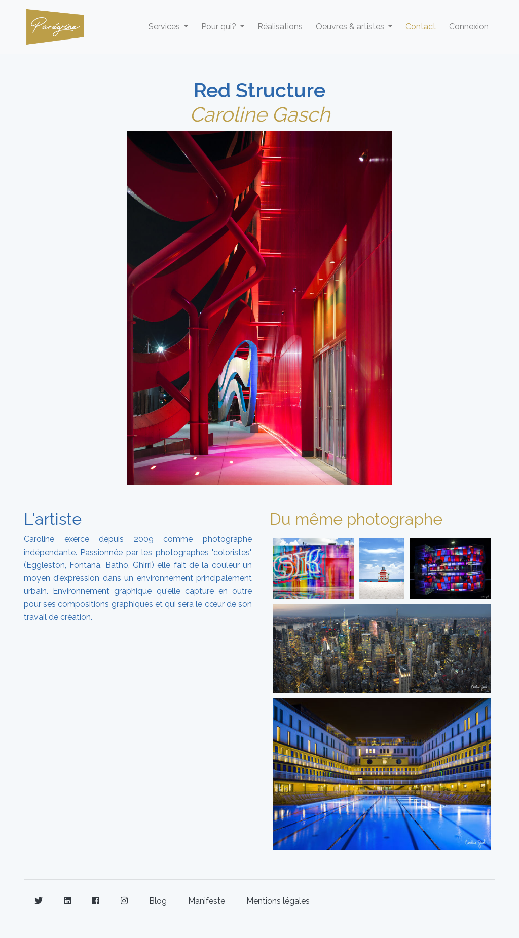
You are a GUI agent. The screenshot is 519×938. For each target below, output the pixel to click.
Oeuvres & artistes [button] (351, 26)
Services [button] (165, 26)
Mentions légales (278, 901)
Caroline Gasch (260, 114)
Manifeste (206, 901)
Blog (158, 901)
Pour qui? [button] (219, 26)
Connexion (469, 26)
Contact (420, 26)
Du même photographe (356, 519)
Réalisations (280, 26)
